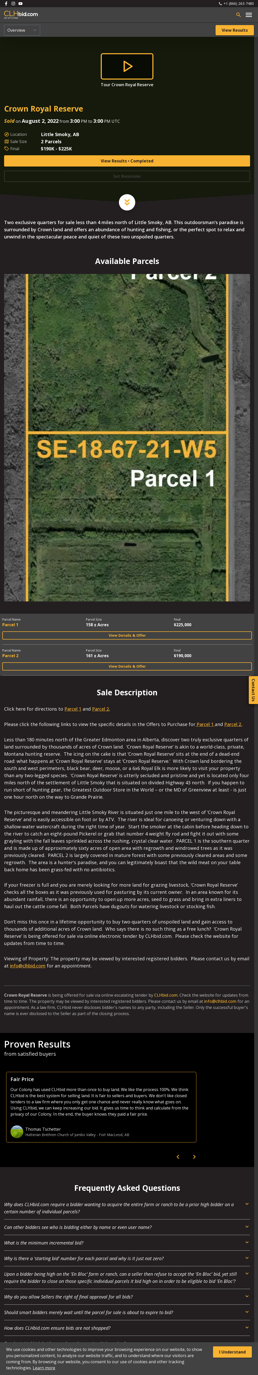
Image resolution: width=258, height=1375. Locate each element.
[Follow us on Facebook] (6, 4)
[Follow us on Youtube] (20, 4)
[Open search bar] (238, 15)
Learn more (44, 1368)
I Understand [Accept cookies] (232, 1352)
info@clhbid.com (28, 966)
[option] (101, 1107)
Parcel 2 (10, 655)
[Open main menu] (249, 15)
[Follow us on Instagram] (13, 4)
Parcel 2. (101, 709)
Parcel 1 (10, 625)
